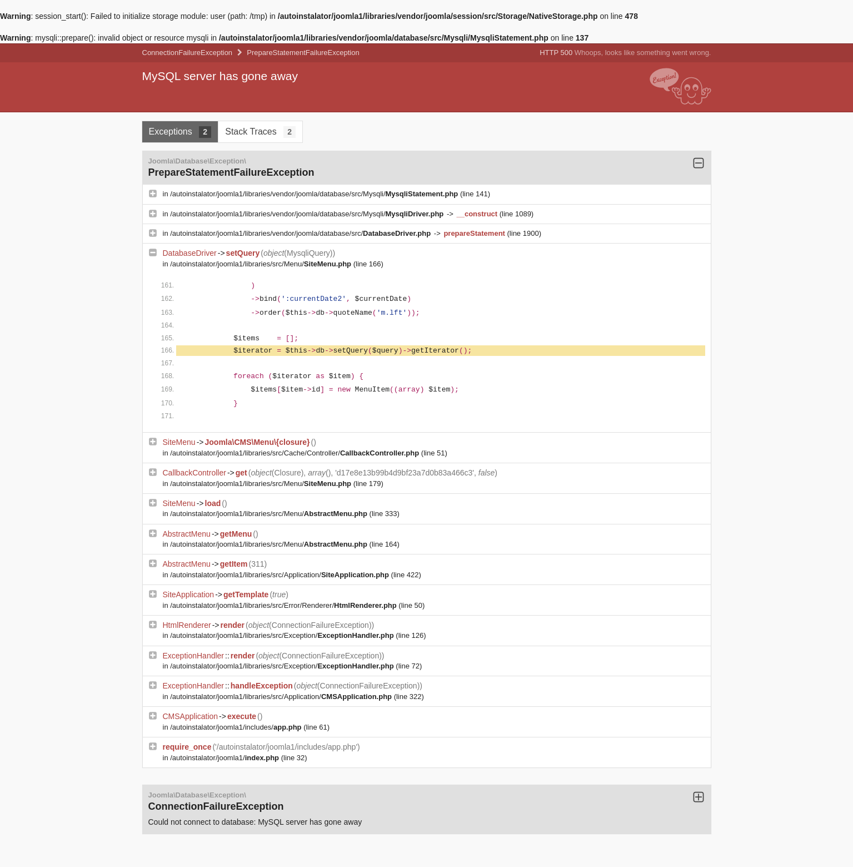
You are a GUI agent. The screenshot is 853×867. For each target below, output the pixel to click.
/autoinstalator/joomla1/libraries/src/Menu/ (261, 264)
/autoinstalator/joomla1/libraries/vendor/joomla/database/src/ (301, 233)
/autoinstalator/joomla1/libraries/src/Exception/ (283, 635)
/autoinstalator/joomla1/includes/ (236, 727)
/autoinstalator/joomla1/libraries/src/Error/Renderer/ (284, 605)
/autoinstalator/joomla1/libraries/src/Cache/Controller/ (295, 453)
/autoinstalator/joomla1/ (225, 758)
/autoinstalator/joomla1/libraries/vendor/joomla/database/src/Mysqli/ (315, 194)
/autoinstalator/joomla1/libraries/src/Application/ (280, 575)
